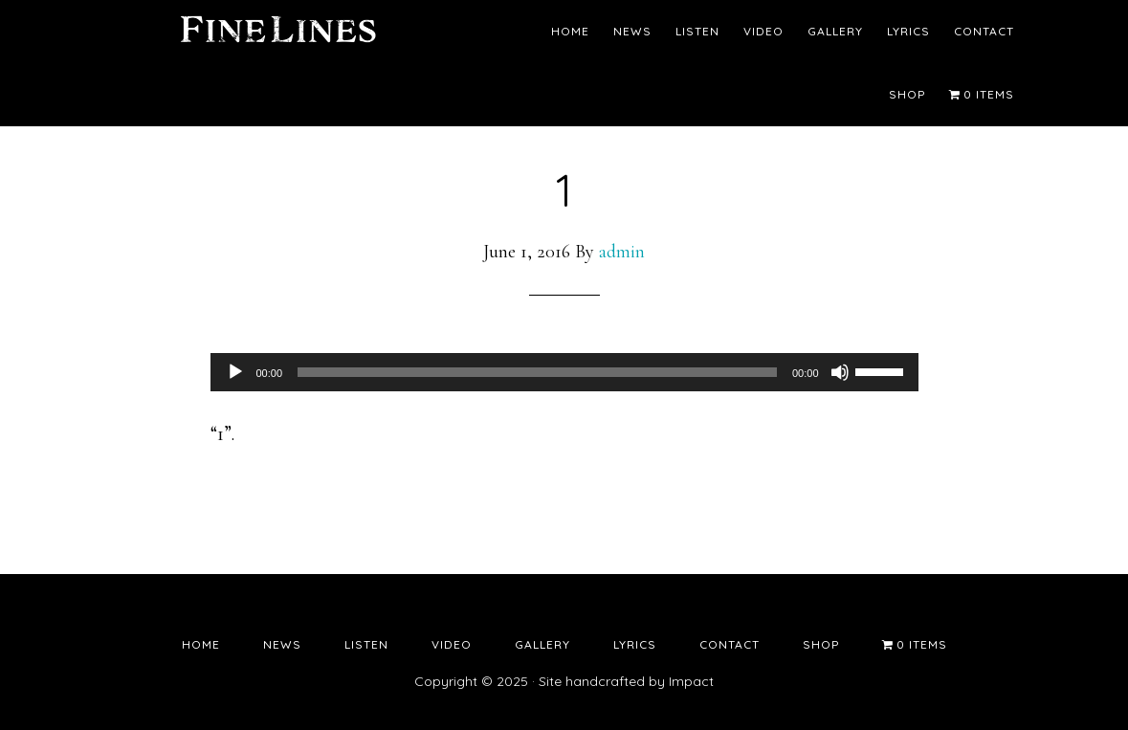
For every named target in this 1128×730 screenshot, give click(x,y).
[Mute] (840, 372)
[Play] (235, 372)
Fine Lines (277, 33)
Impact (691, 681)
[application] (564, 372)
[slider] (537, 372)
